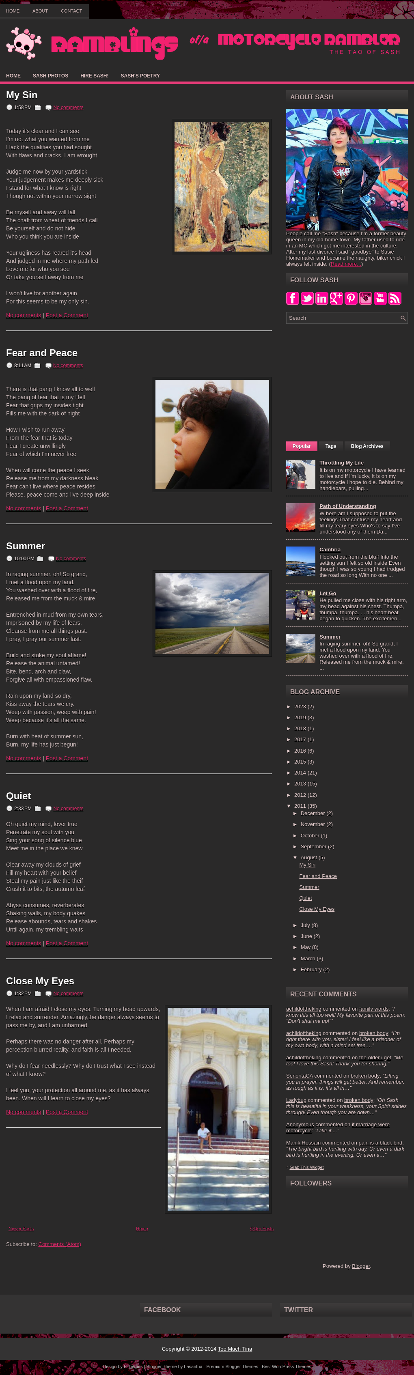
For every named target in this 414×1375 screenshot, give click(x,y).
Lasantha (193, 1366)
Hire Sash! (94, 76)
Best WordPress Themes (286, 1366)
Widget (317, 1167)
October (311, 836)
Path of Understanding (347, 506)
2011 (301, 806)
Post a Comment (67, 315)
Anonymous (300, 1124)
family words (373, 1009)
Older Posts (262, 1228)
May (306, 947)
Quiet (18, 796)
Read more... (346, 264)
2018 (301, 728)
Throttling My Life (341, 463)
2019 (301, 717)
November (314, 824)
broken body (373, 1033)
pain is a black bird (380, 1143)
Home (12, 11)
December (314, 813)
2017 (301, 739)
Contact (71, 11)
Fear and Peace (42, 353)
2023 (301, 707)
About (40, 11)
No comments (68, 107)
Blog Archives (367, 446)
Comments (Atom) (60, 1244)
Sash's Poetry (140, 76)
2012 (301, 795)
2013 (301, 784)
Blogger (361, 1266)
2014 (301, 773)
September (314, 847)
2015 (301, 762)
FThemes (133, 1366)
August (310, 857)
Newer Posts (21, 1228)
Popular (302, 446)
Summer (25, 546)
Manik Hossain (303, 1143)
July (306, 925)
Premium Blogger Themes (232, 1366)
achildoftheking (303, 1009)
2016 (301, 751)
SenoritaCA (299, 1076)
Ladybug (296, 1100)
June (307, 936)
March (309, 958)
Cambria (330, 550)
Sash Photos (50, 76)
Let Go (327, 593)
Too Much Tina (235, 1349)
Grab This (299, 1167)
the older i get (375, 1057)
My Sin (21, 95)
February (312, 969)
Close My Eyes (40, 981)
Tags (331, 446)
